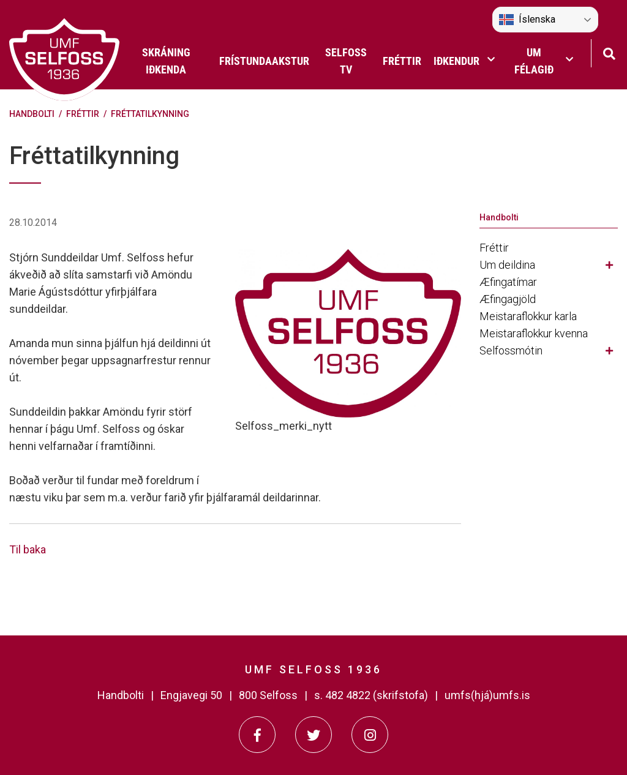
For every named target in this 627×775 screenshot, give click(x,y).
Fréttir (82, 114)
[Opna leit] (609, 52)
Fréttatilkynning (150, 114)
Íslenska (527, 19)
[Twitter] (313, 734)
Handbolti (31, 114)
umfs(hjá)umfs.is (487, 695)
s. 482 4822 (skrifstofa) (371, 695)
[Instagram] (369, 734)
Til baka (27, 549)
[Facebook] (257, 734)
